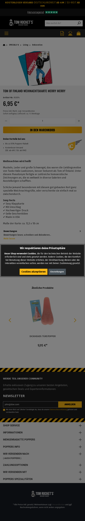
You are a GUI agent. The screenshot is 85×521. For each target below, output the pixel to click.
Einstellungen (57, 272)
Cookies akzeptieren (33, 271)
